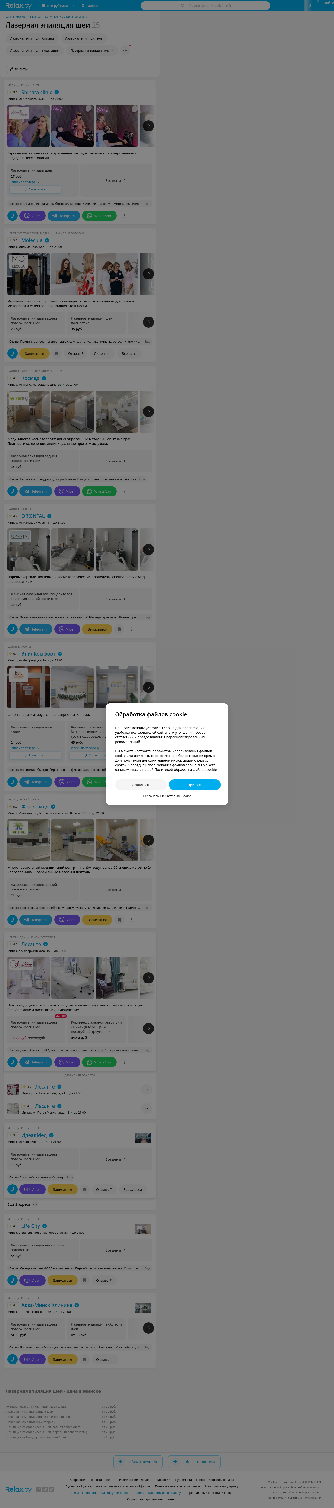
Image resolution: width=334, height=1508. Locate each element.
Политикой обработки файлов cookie (185, 769)
